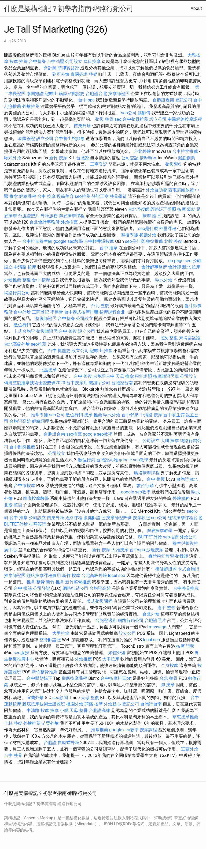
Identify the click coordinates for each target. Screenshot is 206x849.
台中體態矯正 (39, 678)
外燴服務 (49, 215)
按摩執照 (148, 157)
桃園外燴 (74, 704)
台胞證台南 (122, 382)
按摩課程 (148, 729)
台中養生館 (174, 414)
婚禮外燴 (117, 652)
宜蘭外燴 (35, 697)
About (196, 8)
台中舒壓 (130, 414)
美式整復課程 (99, 601)
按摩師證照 (119, 93)
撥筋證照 (143, 376)
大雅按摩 (119, 549)
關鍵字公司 (99, 382)
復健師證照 (94, 517)
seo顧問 (60, 697)
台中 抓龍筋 (59, 350)
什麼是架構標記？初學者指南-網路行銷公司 (68, 9)
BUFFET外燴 (16, 524)
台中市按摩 (24, 485)
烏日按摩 (92, 61)
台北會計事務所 (45, 222)
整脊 (93, 74)
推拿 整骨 (36, 581)
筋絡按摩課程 (147, 472)
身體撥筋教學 (161, 556)
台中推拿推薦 (185, 151)
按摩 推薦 (18, 61)
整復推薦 (154, 241)
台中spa (137, 549)
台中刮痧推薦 (22, 447)
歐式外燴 (12, 157)
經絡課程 (27, 196)
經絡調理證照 (163, 209)
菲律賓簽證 (68, 67)
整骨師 (181, 556)
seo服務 (21, 652)
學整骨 (56, 312)
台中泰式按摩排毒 (81, 312)
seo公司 (129, 112)
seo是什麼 (148, 228)
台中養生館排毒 (69, 138)
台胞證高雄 (20, 421)
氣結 (191, 209)
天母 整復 (90, 697)
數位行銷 (22, 324)
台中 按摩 (46, 196)
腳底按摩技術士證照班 (43, 704)
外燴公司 (188, 536)
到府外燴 (60, 74)
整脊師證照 (50, 639)
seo (118, 119)
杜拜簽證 (37, 524)
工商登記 (98, 164)
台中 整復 (68, 331)
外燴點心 (112, 704)
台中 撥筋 (23, 588)
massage (157, 626)
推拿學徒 (39, 414)
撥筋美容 (65, 196)
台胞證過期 (163, 100)
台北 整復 (100, 305)
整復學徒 (173, 164)
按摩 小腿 (59, 710)
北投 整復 (173, 241)
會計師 (50, 67)
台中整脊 (37, 61)
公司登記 (129, 157)
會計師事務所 (154, 267)
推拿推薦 (99, 729)
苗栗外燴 (82, 125)
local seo (116, 575)
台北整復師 (138, 209)
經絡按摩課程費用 (44, 575)
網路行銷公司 (17, 292)
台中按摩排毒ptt (116, 678)
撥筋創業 (186, 157)
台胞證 (82, 157)
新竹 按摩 (58, 157)
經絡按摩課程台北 (185, 517)
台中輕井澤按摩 (99, 241)
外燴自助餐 (156, 190)
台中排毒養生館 (37, 241)
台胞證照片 (28, 215)
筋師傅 (144, 112)
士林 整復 (13, 723)
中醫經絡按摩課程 (185, 119)
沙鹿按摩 (154, 549)
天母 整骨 (78, 710)
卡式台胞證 (24, 331)
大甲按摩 (110, 659)
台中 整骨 (13, 755)
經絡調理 (40, 421)
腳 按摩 (168, 684)
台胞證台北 (96, 93)
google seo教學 (68, 241)
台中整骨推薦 (135, 119)
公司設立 (73, 61)
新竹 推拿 (55, 581)
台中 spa (86, 100)
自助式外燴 (68, 742)
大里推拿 (60, 633)
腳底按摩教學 (36, 498)
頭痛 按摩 (93, 704)
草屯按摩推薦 (185, 716)
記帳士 (51, 93)
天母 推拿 (125, 376)
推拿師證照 (14, 575)
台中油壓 (55, 61)
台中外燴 (22, 312)
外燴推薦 (30, 106)
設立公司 (158, 119)
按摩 (181, 209)
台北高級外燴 (17, 344)
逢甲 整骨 (166, 607)
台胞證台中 (104, 376)
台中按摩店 (77, 382)
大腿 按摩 (170, 440)
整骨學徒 (118, 196)
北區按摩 (48, 369)
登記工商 (100, 196)
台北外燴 (142, 151)
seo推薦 (82, 196)
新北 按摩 (191, 267)
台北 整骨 (168, 678)
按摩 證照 (151, 215)
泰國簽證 (79, 74)
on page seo (180, 260)
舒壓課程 (167, 228)
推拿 (108, 350)
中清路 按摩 (25, 267)
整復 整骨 (104, 119)
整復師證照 (46, 318)
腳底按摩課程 (71, 215)
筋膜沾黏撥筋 (71, 93)
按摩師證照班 (166, 376)
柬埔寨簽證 (189, 337)
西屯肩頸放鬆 (181, 190)
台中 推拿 (109, 247)
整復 (26, 279)
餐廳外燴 (147, 234)
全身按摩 (169, 665)
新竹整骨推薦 (78, 581)
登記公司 (183, 100)
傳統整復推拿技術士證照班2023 (34, 382)
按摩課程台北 (112, 312)
